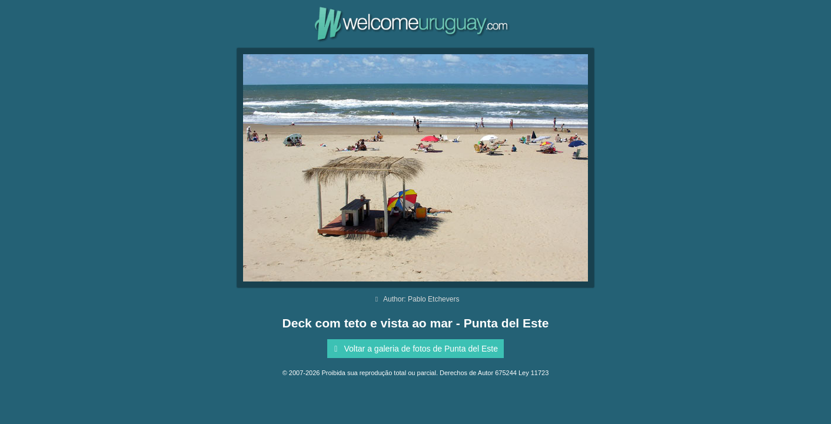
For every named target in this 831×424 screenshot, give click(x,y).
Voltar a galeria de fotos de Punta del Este (414, 348)
